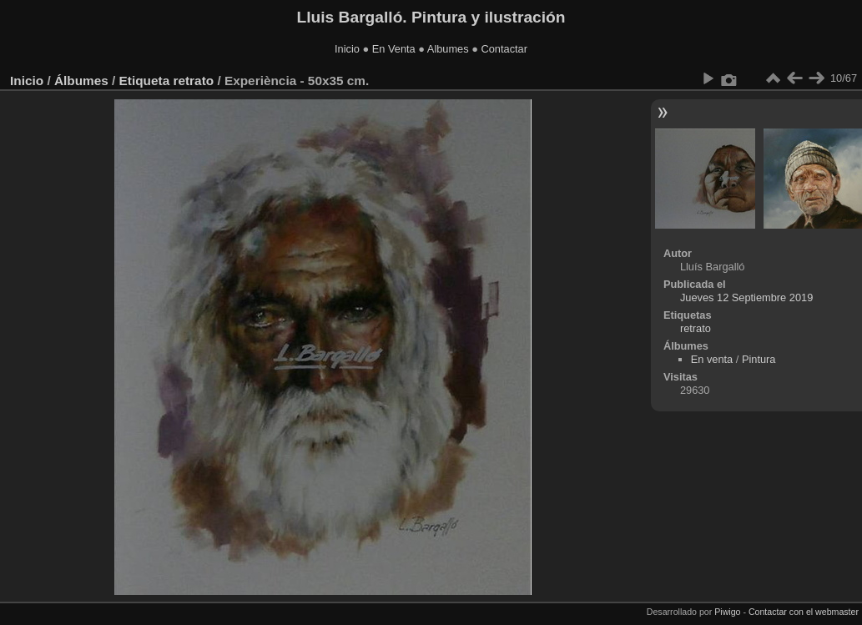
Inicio (347, 49)
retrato (193, 80)
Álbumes (81, 80)
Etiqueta (144, 80)
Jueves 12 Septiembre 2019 (746, 297)
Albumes (448, 49)
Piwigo (727, 612)
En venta (712, 359)
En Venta (394, 49)
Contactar (504, 49)
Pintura (759, 359)
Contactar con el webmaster (804, 612)
